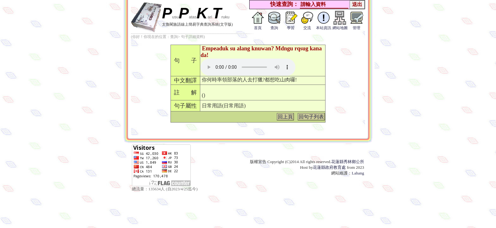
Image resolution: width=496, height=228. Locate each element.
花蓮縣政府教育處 (329, 167)
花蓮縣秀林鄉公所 (347, 161)
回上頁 (285, 116)
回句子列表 (311, 116)
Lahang (358, 173)
